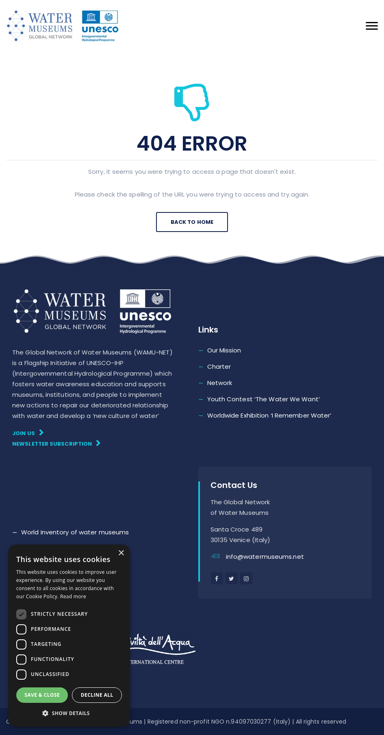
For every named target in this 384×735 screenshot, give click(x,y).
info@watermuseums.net (265, 556)
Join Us (27, 433)
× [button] (121, 553)
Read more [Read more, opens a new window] (73, 596)
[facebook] (217, 578)
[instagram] (246, 578)
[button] (69, 713)
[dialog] (69, 636)
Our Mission (224, 350)
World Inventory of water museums (75, 532)
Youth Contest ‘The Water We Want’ (263, 399)
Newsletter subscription (56, 443)
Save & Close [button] (42, 694)
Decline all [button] (97, 694)
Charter (219, 366)
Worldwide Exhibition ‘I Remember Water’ (269, 415)
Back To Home (192, 222)
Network (219, 382)
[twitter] (232, 578)
